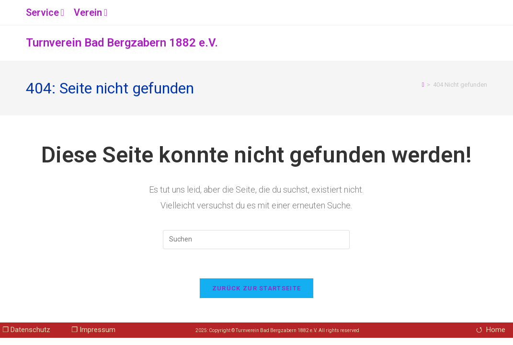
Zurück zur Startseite (256, 288)
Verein (92, 12)
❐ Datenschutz (26, 329)
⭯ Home (490, 329)
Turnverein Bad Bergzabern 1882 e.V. (122, 42)
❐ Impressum (93, 329)
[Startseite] (423, 84)
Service (46, 12)
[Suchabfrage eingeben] (256, 239)
